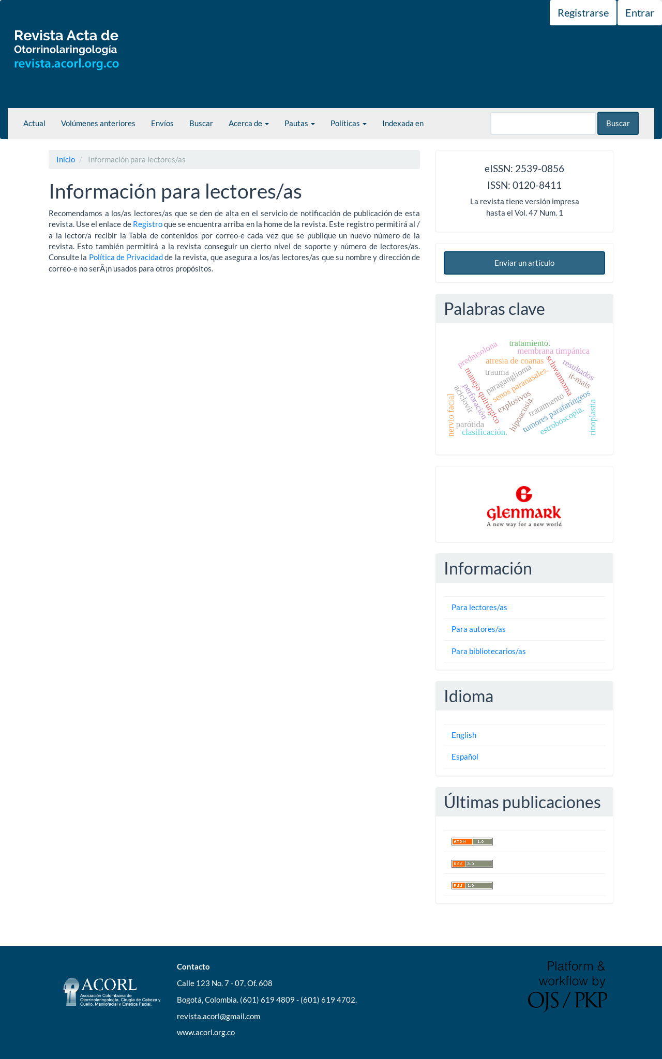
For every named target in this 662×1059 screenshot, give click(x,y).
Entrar (639, 12)
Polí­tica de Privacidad (126, 257)
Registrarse (583, 12)
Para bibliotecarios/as (489, 651)
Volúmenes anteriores (98, 123)
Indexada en (403, 123)
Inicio (65, 159)
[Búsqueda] (543, 123)
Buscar (201, 123)
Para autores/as (479, 628)
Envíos (162, 123)
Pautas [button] (299, 123)
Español (465, 756)
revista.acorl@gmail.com (218, 1016)
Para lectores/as (479, 607)
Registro (147, 224)
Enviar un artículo (524, 262)
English (464, 734)
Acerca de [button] (249, 123)
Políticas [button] (348, 123)
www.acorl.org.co (206, 1032)
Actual (34, 123)
